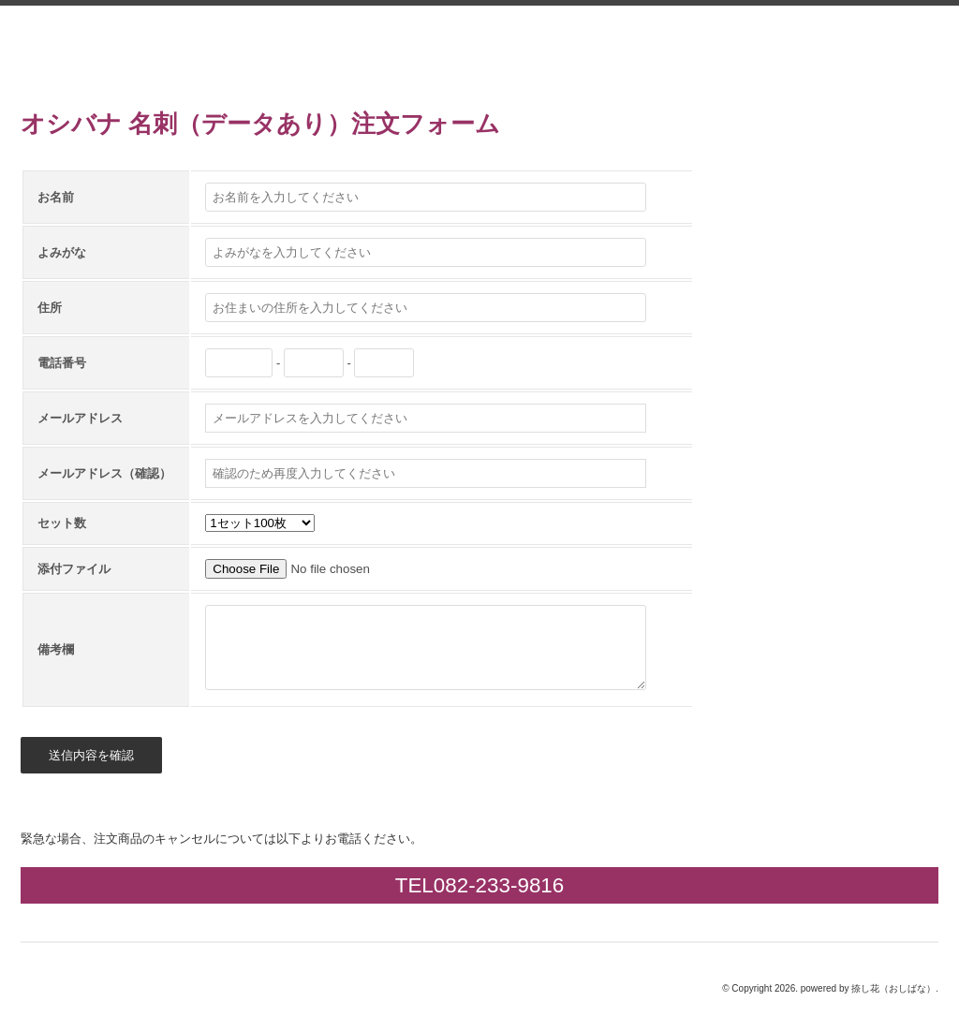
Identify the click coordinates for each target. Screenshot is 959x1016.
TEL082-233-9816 (480, 885)
